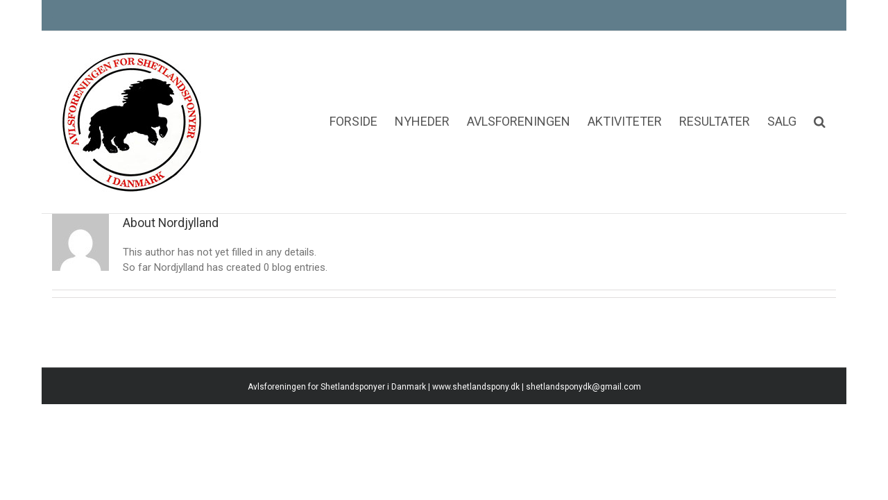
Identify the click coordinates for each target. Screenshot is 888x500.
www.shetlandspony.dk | (479, 464)
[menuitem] (285, 79)
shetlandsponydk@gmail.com (583, 464)
